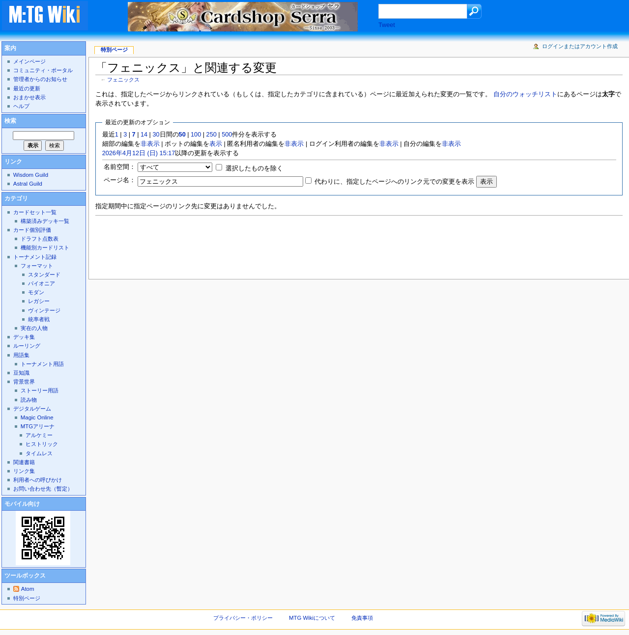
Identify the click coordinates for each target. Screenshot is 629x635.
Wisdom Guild (30, 175)
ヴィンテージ (44, 310)
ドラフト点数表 (39, 239)
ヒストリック (42, 444)
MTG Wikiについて (312, 618)
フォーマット (37, 266)
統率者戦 (39, 319)
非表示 (150, 143)
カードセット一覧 (35, 212)
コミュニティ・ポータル (43, 70)
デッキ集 (24, 337)
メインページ (29, 61)
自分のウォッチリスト (525, 94)
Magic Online (37, 417)
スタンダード (44, 274)
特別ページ (114, 50)
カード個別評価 (32, 230)
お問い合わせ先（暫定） (43, 489)
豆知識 (21, 373)
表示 (215, 143)
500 (227, 134)
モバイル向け (22, 504)
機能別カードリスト (45, 247)
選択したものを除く (254, 168)
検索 (10, 121)
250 (211, 134)
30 (155, 134)
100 (196, 134)
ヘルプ (21, 106)
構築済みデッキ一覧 (45, 221)
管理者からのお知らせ (40, 79)
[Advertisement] (274, 244)
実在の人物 (34, 328)
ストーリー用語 (39, 390)
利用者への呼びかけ (37, 480)
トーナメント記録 (35, 257)
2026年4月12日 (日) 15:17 (138, 153)
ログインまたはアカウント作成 (580, 46)
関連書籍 (24, 462)
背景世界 (24, 382)
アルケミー (39, 435)
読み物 (29, 400)
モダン (36, 292)
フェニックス (123, 80)
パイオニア (41, 283)
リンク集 (24, 471)
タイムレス (39, 453)
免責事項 (362, 618)
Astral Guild (27, 184)
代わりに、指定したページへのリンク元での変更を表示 (394, 181)
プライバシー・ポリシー (243, 618)
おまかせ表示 (29, 97)
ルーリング (26, 346)
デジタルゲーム (32, 409)
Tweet (386, 25)
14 (144, 134)
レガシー (39, 301)
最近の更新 (26, 88)
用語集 (21, 355)
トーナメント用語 (42, 364)
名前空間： (120, 167)
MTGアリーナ (38, 426)
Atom (27, 589)
